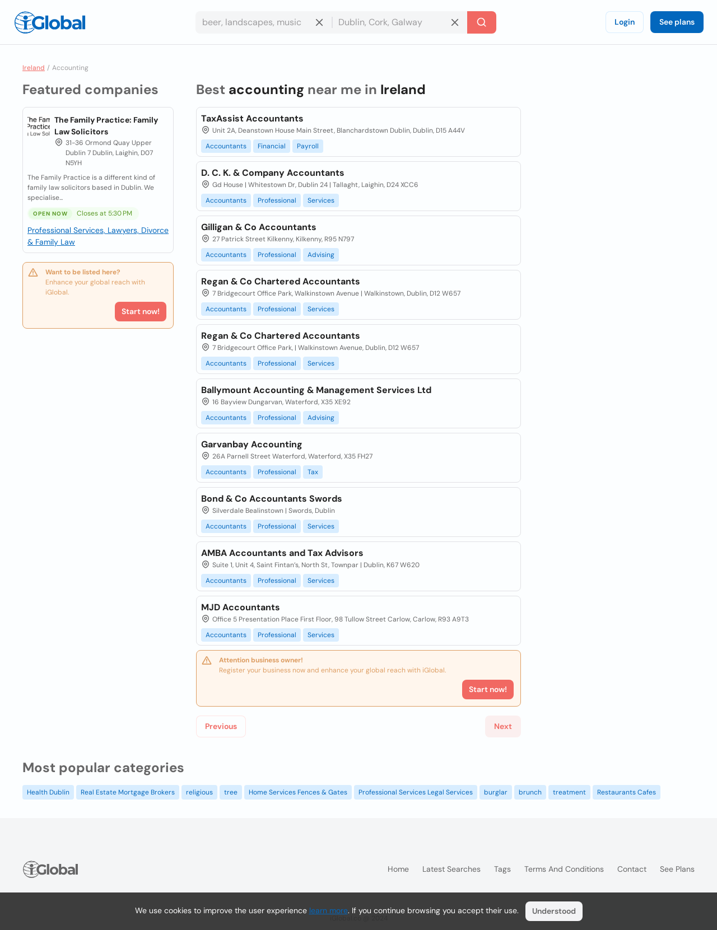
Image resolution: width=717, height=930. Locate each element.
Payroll (308, 146)
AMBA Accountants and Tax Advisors (282, 553)
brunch (530, 792)
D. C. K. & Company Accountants (272, 173)
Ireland (33, 67)
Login (624, 22)
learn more (328, 910)
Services (321, 200)
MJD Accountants (240, 607)
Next (503, 726)
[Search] (481, 22)
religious (199, 792)
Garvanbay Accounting (251, 444)
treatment (569, 792)
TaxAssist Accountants (252, 118)
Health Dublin (48, 792)
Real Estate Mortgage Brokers (128, 792)
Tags (502, 869)
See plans (677, 22)
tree (231, 792)
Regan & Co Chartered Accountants (280, 281)
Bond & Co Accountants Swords (271, 498)
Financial (272, 146)
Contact (631, 869)
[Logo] (49, 22)
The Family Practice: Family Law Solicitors (106, 126)
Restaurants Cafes (626, 792)
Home (398, 869)
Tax (313, 472)
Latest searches (451, 869)
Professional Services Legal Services (415, 792)
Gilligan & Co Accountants (258, 227)
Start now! (141, 311)
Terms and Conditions (564, 869)
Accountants (226, 146)
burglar (496, 792)
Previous (221, 726)
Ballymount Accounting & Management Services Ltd (316, 390)
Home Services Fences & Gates (298, 792)
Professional (277, 200)
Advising (321, 254)
